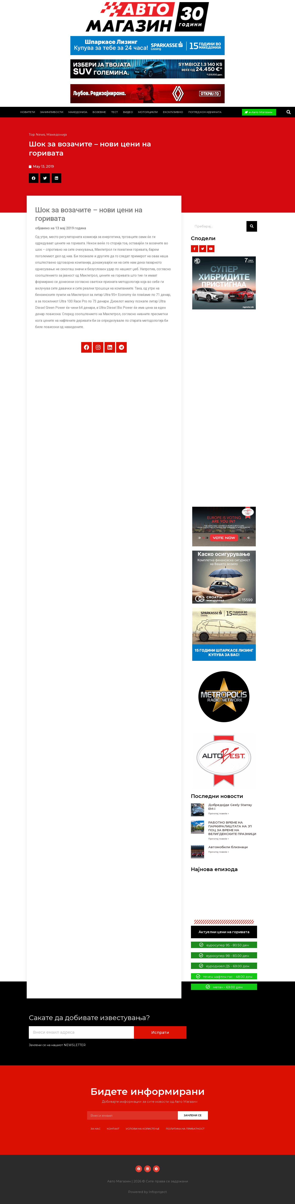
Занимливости (51, 112)
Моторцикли (148, 112)
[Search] (251, 226)
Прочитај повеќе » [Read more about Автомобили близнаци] (218, 851)
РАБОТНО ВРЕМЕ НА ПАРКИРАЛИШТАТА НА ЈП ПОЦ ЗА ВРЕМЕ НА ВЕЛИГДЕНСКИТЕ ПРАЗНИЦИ (232, 828)
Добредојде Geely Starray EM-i (230, 807)
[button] (288, 112)
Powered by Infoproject (147, 1192)
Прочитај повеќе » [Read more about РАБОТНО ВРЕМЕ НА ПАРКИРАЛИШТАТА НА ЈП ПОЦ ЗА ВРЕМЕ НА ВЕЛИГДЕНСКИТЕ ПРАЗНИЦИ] (218, 838)
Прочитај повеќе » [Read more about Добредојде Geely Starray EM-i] (218, 813)
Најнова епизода (214, 869)
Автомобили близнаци (228, 847)
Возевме (99, 112)
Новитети (27, 112)
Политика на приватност (185, 1128)
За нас (95, 1128)
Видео (128, 112)
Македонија (77, 112)
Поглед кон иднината (204, 112)
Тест (114, 112)
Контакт (113, 1128)
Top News (37, 134)
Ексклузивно (173, 112)
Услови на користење (143, 1128)
